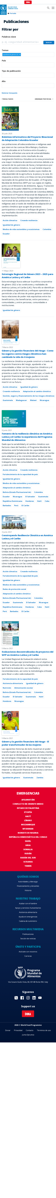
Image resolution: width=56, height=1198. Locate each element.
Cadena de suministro (28, 921)
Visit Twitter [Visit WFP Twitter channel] (16, 997)
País (4, 60)
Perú (16, 505)
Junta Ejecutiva (28, 1035)
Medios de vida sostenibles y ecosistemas (21, 229)
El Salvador (30, 496)
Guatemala (8, 400)
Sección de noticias (28, 938)
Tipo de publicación (11, 71)
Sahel (28, 841)
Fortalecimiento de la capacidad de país (20, 474)
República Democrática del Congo (28, 837)
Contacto (29, 1030)
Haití (39, 501)
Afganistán (28, 799)
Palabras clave (9, 36)
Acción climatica (10, 220)
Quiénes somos (28, 876)
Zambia (40, 777)
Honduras (29, 501)
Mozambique (28, 824)
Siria (28, 845)
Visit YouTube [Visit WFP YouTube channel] (40, 997)
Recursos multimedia (28, 929)
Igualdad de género (11, 225)
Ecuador (6, 234)
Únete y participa (28, 946)
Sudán (28, 853)
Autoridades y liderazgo (28, 881)
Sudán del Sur (28, 857)
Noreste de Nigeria (28, 832)
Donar (7, 1030)
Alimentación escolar (23, 688)
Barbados (7, 505)
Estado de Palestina (28, 808)
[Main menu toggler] (52, 8)
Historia (28, 890)
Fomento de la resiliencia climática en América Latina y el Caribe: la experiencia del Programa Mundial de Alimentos (27, 437)
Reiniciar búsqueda (9, 93)
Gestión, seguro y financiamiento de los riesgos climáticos (28, 396)
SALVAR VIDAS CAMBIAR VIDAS (13, 7)
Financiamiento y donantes (28, 886)
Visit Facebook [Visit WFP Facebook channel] (22, 997)
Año (4, 81)
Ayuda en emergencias (28, 916)
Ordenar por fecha (43, 99)
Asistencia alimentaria (13, 683)
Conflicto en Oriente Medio (28, 804)
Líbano (28, 820)
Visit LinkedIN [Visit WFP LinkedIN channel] (34, 997)
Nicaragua (44, 400)
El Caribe (25, 505)
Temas (5, 50)
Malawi (33, 400)
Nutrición (7, 688)
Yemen (28, 866)
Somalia (28, 849)
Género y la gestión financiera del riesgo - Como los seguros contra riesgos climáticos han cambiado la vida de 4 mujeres (27, 354)
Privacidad (18, 1030)
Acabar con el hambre (28, 903)
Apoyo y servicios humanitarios (28, 908)
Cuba (47, 501)
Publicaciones (28, 934)
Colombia (47, 229)
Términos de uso (44, 1030)
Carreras (28, 956)
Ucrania (28, 861)
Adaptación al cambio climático (37, 391)
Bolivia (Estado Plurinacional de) (17, 492)
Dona (28, 2)
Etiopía (28, 812)
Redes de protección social (14, 589)
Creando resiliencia (28, 220)
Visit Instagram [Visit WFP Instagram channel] (28, 997)
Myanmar (28, 828)
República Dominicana (12, 501)
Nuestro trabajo (28, 898)
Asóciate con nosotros (28, 951)
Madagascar (21, 400)
